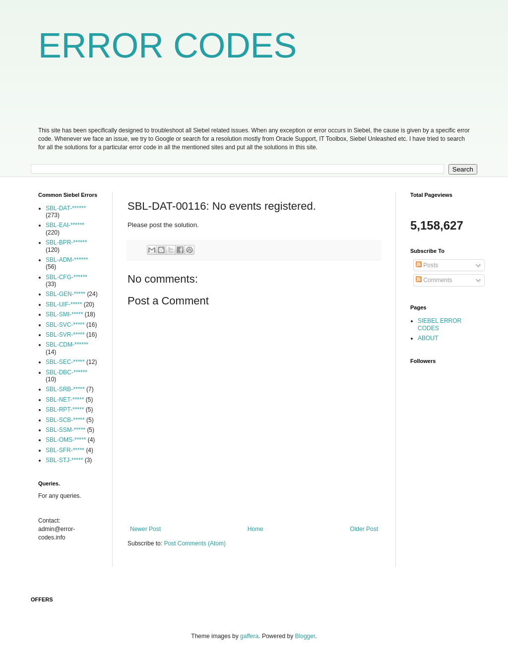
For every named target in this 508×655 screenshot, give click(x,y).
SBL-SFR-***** (65, 450)
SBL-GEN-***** (65, 294)
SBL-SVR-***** (65, 334)
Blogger (305, 636)
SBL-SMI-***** (64, 314)
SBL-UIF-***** (64, 304)
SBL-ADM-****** (67, 259)
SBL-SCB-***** (65, 420)
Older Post (364, 529)
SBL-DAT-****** (66, 208)
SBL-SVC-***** (65, 324)
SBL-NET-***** (65, 399)
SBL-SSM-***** (65, 429)
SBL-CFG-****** (66, 277)
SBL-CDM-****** (67, 344)
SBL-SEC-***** (65, 361)
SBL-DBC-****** (66, 372)
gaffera (249, 636)
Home (255, 529)
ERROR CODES (167, 45)
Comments (434, 280)
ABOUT (428, 338)
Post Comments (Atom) (195, 543)
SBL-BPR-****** (66, 242)
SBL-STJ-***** (64, 460)
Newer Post (145, 529)
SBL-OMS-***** (66, 439)
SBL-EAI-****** (65, 225)
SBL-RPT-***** (65, 409)
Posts (427, 265)
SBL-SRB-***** (65, 389)
